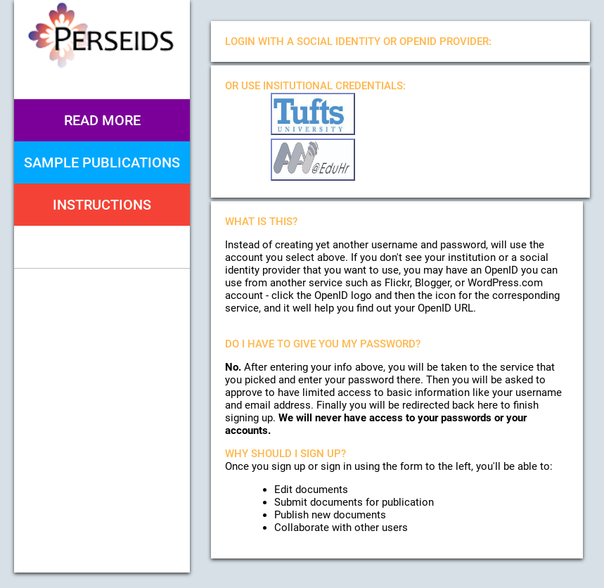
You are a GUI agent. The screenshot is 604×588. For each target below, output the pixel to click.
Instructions (102, 204)
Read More (102, 120)
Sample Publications (102, 162)
